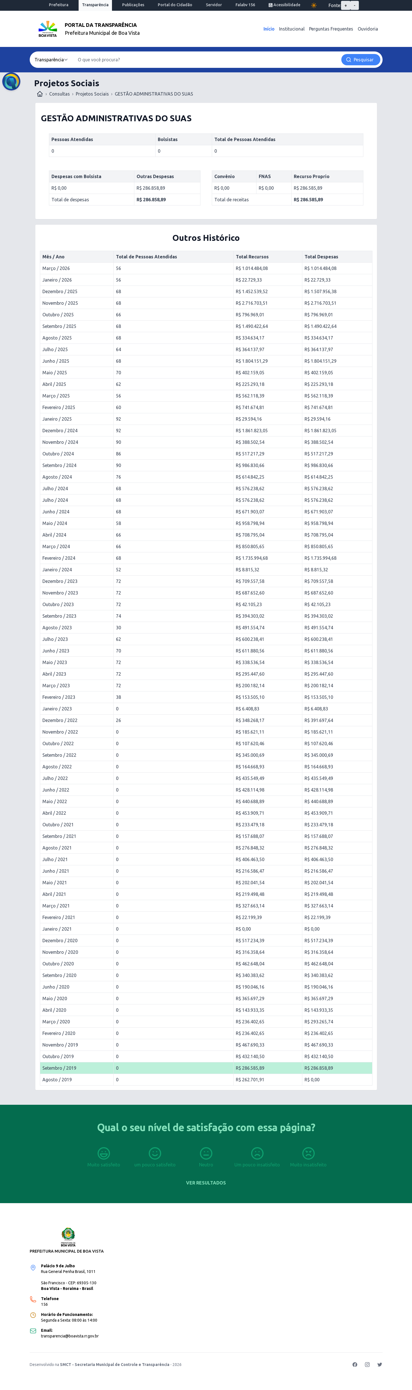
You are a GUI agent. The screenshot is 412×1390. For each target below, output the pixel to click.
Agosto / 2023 (57, 627)
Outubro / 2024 (58, 453)
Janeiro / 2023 (57, 708)
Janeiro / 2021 (57, 928)
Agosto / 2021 (57, 847)
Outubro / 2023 (58, 604)
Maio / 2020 (54, 998)
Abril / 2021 (54, 894)
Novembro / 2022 (60, 731)
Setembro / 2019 (59, 1068)
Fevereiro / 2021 (58, 917)
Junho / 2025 (55, 361)
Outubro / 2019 (58, 1056)
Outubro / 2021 (58, 824)
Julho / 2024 (55, 488)
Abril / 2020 (54, 1010)
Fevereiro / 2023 (58, 697)
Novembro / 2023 (60, 592)
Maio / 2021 (54, 882)
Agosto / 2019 (57, 1079)
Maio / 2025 (54, 372)
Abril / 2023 (54, 673)
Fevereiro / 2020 (58, 1033)
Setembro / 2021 (59, 836)
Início (269, 28)
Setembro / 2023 (59, 616)
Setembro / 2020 (59, 975)
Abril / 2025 (54, 384)
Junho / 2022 (55, 789)
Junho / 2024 (55, 511)
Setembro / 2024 (59, 465)
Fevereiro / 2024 (58, 558)
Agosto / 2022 (57, 766)
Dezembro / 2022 (59, 720)
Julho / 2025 (55, 349)
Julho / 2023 (55, 639)
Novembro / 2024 (60, 442)
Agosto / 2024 (57, 476)
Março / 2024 (56, 546)
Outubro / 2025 (58, 314)
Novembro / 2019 (60, 1044)
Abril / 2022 (54, 813)
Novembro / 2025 (60, 303)
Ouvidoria (368, 28)
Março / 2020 (56, 1021)
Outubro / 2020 (58, 963)
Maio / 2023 (54, 662)
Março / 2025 (56, 395)
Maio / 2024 (54, 523)
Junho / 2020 (55, 986)
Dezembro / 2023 (59, 581)
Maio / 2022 (54, 801)
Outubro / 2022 (58, 743)
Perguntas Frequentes (331, 28)
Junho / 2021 (55, 871)
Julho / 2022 (55, 778)
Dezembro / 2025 (59, 291)
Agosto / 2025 (57, 337)
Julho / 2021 (55, 859)
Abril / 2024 (54, 534)
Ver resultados (206, 1182)
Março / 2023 (56, 685)
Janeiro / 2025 (57, 418)
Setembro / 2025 (59, 326)
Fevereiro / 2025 (58, 407)
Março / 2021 (56, 905)
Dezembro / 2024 (59, 430)
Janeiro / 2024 (57, 569)
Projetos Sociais (92, 93)
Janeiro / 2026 (57, 279)
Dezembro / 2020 (59, 940)
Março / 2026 (56, 268)
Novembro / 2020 (60, 952)
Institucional (292, 28)
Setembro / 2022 (59, 755)
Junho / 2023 (55, 650)
